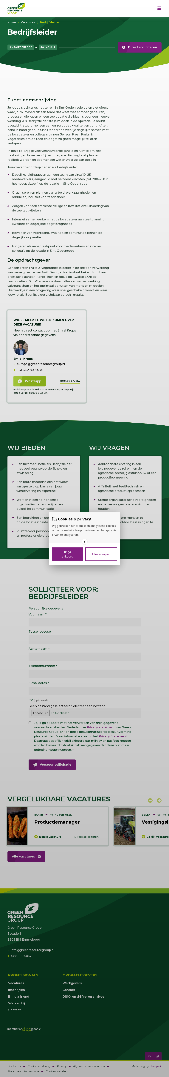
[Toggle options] (85, 542)
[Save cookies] (67, 554)
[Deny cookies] (101, 554)
